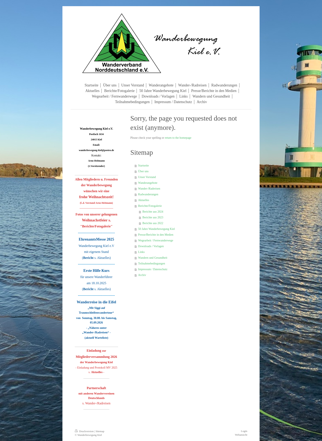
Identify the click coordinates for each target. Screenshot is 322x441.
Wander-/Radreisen (149, 188)
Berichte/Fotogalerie (150, 205)
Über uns (143, 171)
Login (244, 431)
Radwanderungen (148, 194)
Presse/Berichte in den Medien (155, 234)
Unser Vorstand (147, 177)
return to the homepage (178, 137)
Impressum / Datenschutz (152, 269)
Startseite (143, 165)
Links (141, 252)
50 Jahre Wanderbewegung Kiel (156, 228)
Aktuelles (143, 200)
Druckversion (84, 431)
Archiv (142, 275)
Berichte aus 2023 (153, 217)
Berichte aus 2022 (153, 223)
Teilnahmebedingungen (151, 263)
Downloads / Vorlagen (151, 246)
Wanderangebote (148, 182)
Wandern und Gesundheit (152, 257)
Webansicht (241, 434)
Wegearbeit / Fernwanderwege (155, 240)
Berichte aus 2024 (153, 211)
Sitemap (99, 431)
